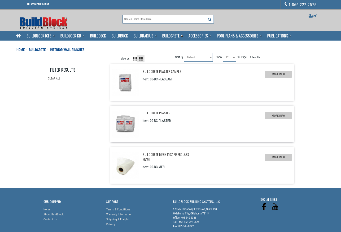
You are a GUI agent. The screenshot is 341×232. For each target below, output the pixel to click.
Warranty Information (119, 214)
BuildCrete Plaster (156, 112)
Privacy (110, 224)
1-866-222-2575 (301, 4)
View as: (125, 58)
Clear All (54, 78)
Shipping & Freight (117, 219)
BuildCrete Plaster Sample (162, 71)
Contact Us (50, 219)
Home (47, 209)
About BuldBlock (54, 214)
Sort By (179, 57)
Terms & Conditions (118, 209)
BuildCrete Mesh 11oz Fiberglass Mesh (166, 157)
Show (219, 57)
